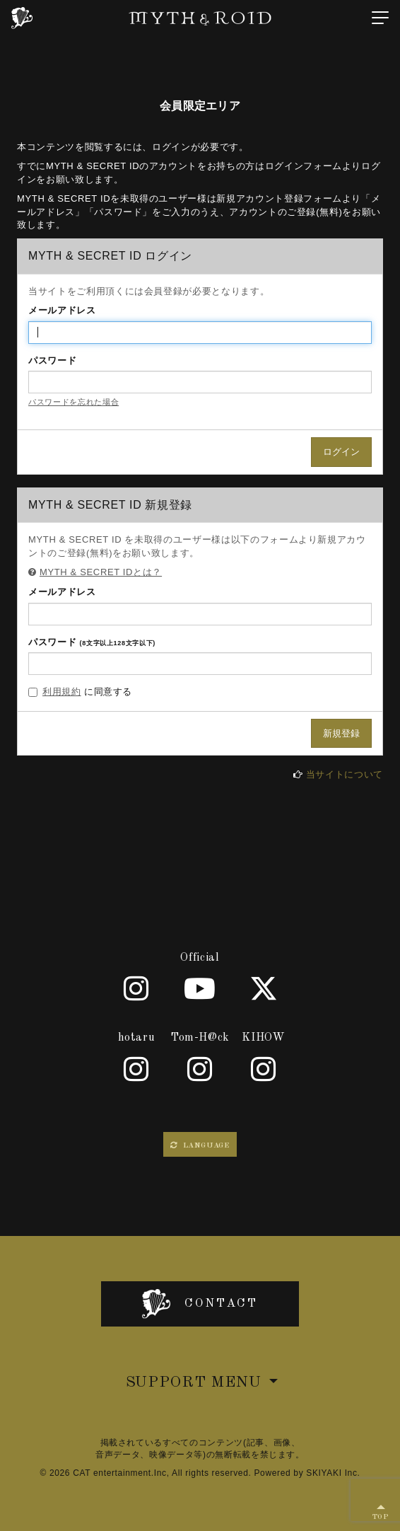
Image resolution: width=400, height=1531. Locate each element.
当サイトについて (344, 774)
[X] (263, 988)
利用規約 (61, 691)
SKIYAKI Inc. (333, 1473)
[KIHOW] (263, 1069)
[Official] (136, 988)
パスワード (52, 360)
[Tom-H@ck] (200, 1069)
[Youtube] (200, 988)
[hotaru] (136, 1069)
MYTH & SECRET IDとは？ (101, 572)
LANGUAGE (200, 1145)
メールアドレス (62, 310)
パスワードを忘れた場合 (73, 402)
